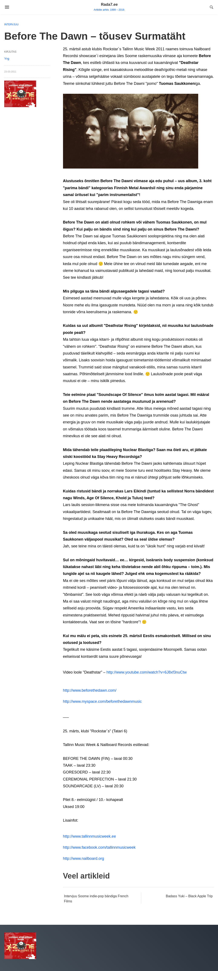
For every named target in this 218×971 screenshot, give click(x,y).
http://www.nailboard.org (83, 858)
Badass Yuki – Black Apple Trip (189, 896)
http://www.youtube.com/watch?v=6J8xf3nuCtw (146, 672)
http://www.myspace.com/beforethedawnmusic (102, 701)
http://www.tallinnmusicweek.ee (89, 836)
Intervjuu (11, 24)
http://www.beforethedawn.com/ (89, 690)
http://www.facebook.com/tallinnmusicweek (99, 847)
